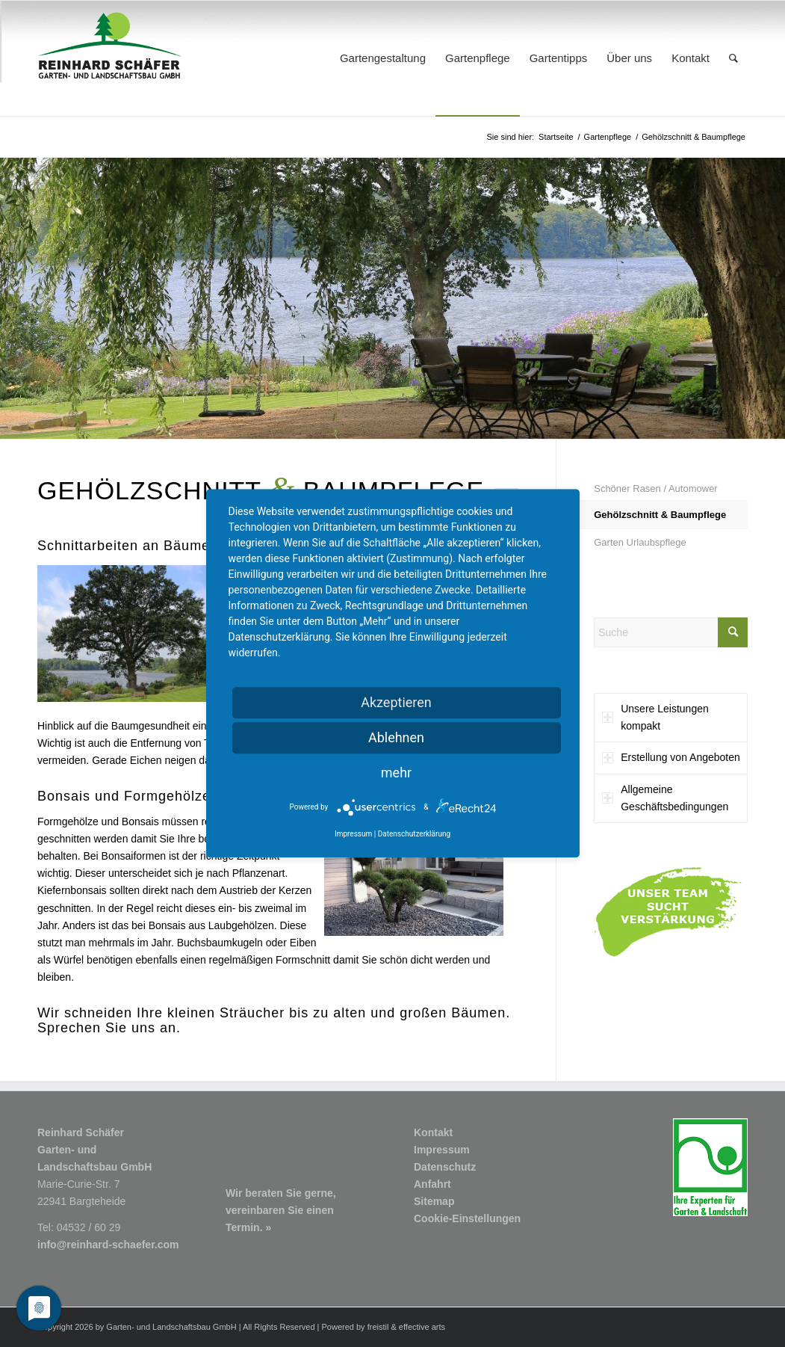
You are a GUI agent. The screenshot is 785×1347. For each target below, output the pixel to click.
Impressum (442, 1150)
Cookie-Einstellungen (467, 1218)
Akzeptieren (396, 702)
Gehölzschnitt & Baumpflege (660, 514)
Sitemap (434, 1201)
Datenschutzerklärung (414, 834)
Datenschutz (445, 1167)
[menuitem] (382, 58)
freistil (378, 1326)
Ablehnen (396, 737)
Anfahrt (432, 1184)
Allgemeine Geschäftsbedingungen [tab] (665, 798)
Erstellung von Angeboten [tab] (671, 757)
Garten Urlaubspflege (640, 542)
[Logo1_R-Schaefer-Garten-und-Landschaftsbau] (109, 58)
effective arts (422, 1326)
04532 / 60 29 (89, 1227)
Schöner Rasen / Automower (655, 488)
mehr (396, 772)
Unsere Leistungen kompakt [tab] (655, 717)
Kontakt (433, 1132)
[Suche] (733, 58)
